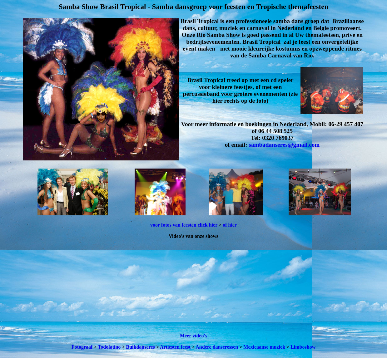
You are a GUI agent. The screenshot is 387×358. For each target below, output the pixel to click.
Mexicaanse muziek (264, 347)
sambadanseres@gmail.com (284, 144)
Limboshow (302, 347)
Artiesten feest (176, 347)
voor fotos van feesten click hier (183, 225)
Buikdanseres (140, 347)
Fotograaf (82, 347)
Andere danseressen (217, 347)
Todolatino (109, 347)
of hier (230, 225)
